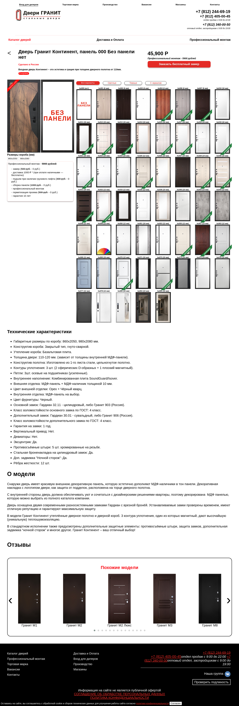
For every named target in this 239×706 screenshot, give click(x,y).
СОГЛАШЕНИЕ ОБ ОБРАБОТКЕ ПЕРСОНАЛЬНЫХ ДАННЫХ (119, 694)
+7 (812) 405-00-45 (215, 16)
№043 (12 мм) (202, 205)
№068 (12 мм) (84, 272)
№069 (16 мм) (103, 272)
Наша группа (213, 673)
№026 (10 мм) (163, 171)
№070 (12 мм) (123, 272)
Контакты (215, 4)
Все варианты (88, 83)
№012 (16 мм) (103, 137)
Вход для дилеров (28, 4)
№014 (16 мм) (143, 137)
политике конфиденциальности (152, 703)
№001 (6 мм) (103, 103)
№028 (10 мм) (202, 171)
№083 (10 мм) (123, 306)
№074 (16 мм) (182, 272)
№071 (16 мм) (143, 272)
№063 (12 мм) (222, 238)
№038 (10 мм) (163, 205)
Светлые (112, 83)
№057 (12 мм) (202, 238)
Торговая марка (70, 4)
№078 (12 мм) (103, 306)
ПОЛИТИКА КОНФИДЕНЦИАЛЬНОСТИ (119, 697)
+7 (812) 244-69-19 (213, 11)
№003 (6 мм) (143, 103)
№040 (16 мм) (182, 205)
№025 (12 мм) (143, 171)
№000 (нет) (84, 103)
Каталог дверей (20, 39)
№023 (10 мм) (103, 171)
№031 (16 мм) (84, 205)
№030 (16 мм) (222, 171)
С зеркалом (155, 83)
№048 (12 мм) (84, 238)
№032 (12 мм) (103, 205)
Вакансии (146, 4)
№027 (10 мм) (182, 171)
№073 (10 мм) (163, 272)
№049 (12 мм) (103, 238)
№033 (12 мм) (123, 205)
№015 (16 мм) (163, 137)
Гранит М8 (210, 600)
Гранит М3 (164, 600)
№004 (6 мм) (163, 103)
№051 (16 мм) (143, 238)
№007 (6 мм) (202, 103)
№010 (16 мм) (222, 103)
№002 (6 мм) (123, 103)
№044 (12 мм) (222, 205)
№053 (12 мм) (163, 238)
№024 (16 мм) (123, 171)
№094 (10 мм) (143, 306)
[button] (94, 630)
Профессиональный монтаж (210, 39)
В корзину (23, 73)
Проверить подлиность (211, 682)
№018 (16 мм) (202, 137)
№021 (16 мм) (84, 171)
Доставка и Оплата (110, 39)
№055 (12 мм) (182, 238)
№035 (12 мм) (143, 205)
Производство (110, 4)
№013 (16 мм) (123, 137)
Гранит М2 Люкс (119, 600)
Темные (133, 83)
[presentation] (10, 599)
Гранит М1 (29, 600)
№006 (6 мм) (182, 103)
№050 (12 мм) (123, 238)
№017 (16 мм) (182, 137)
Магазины (181, 4)
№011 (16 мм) (84, 137)
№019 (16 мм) (222, 137)
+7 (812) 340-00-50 (216, 24)
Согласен (176, 703)
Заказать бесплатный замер (179, 64)
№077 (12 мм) (84, 306)
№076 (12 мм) (222, 272)
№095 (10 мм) (163, 306)
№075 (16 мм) (202, 272)
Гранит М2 (74, 600)
